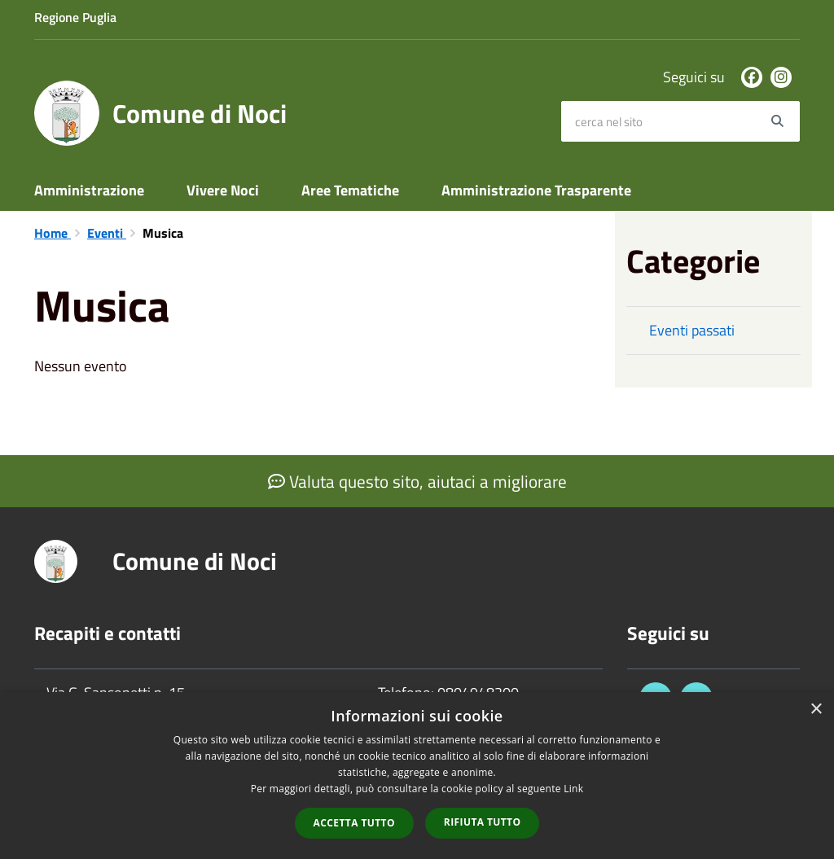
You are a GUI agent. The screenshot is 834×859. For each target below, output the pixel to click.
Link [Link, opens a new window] (573, 788)
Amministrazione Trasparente (536, 190)
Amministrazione (89, 190)
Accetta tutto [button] (354, 823)
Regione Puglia (75, 17)
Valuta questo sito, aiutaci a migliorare (417, 481)
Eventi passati (692, 330)
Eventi (106, 233)
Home (52, 233)
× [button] (816, 709)
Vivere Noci (223, 190)
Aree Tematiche (350, 190)
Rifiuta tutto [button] (482, 822)
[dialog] (417, 775)
